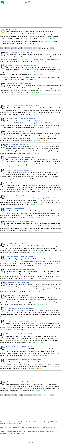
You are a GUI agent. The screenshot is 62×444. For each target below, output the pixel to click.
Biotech (3, 433)
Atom (38, 427)
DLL (29, 431)
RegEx (47, 431)
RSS (1, 423)
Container (12, 422)
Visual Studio (13, 423)
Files (33, 431)
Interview (29, 427)
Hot (6, 427)
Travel (18, 433)
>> (39, 48)
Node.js (47, 422)
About (10, 427)
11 (31, 48)
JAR (25, 431)
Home (2, 427)
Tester (2, 431)
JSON (34, 422)
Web (20, 423)
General (24, 422)
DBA (14, 431)
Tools (6, 423)
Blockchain (4, 422)
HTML (29, 422)
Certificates (40, 431)
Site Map (44, 427)
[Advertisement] (31, 16)
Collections (17, 427)
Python (56, 422)
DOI (8, 433)
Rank (52, 48)
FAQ (23, 427)
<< (2, 48)
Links (52, 431)
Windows (20, 431)
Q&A (56, 431)
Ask (54, 427)
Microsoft (40, 422)
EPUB (18, 422)
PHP (51, 422)
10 (27, 48)
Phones (12, 433)
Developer (8, 431)
